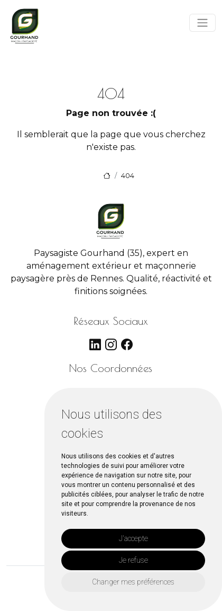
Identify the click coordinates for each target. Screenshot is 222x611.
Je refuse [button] (133, 560)
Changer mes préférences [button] (133, 582)
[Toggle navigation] (202, 23)
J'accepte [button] (133, 538)
